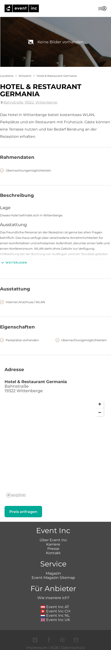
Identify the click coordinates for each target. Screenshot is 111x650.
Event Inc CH (55, 611)
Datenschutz (73, 647)
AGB (54, 647)
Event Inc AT (55, 607)
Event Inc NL (55, 615)
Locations (6, 75)
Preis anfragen (23, 512)
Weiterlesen (13, 262)
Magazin (53, 573)
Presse (53, 548)
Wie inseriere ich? (53, 598)
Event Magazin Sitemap (53, 577)
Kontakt (53, 553)
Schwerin (25, 75)
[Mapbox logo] (16, 495)
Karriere (53, 544)
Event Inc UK (55, 620)
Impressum (36, 647)
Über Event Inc (53, 540)
